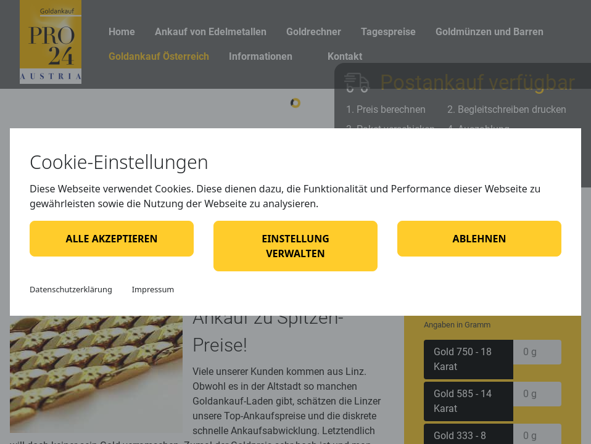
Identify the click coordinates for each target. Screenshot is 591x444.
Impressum (153, 289)
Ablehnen (479, 238)
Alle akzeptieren (112, 238)
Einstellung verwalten (295, 246)
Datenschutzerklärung (71, 289)
